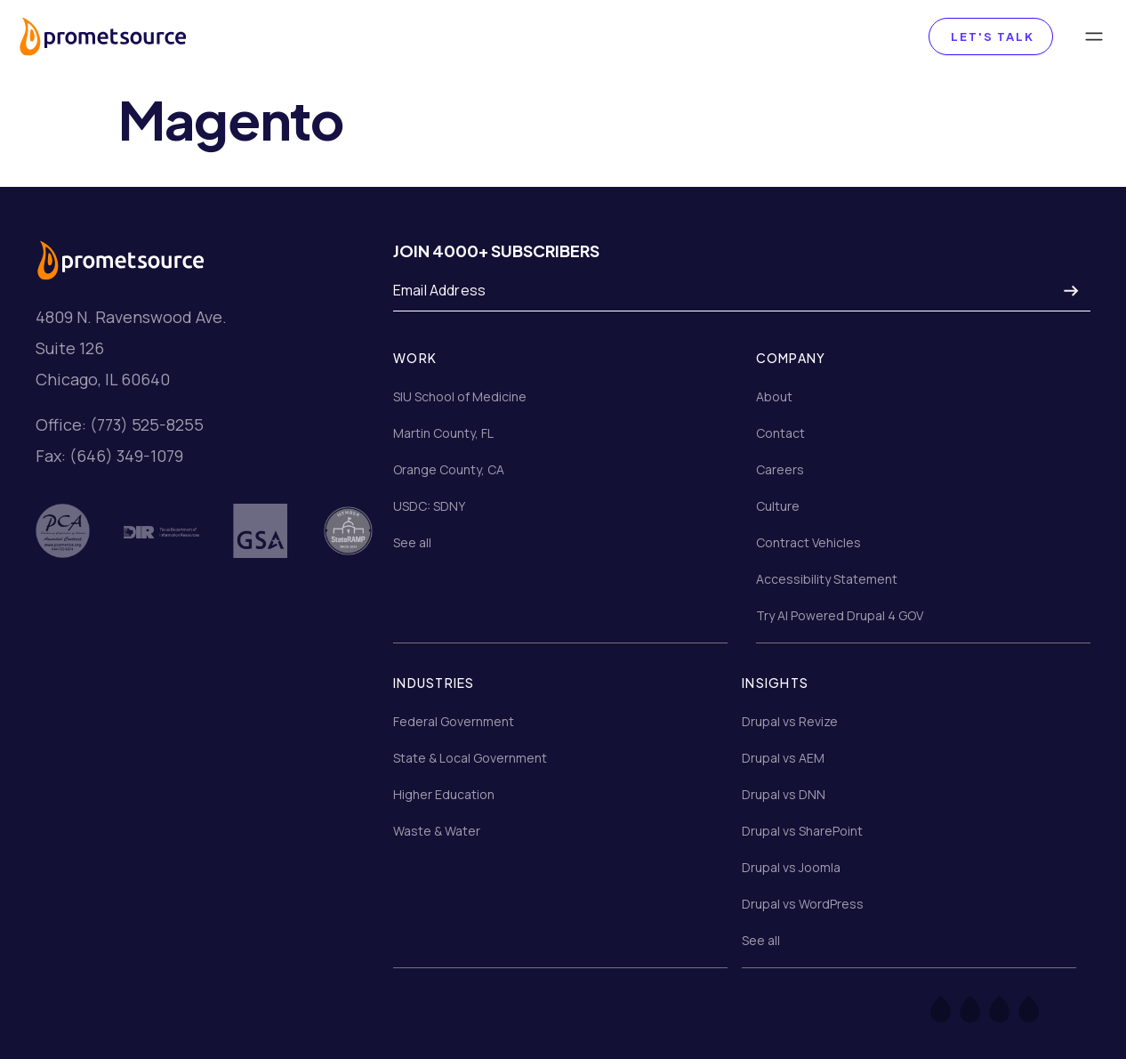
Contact (780, 432)
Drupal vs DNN (783, 794)
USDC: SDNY (429, 505)
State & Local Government (470, 757)
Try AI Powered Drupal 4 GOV (839, 615)
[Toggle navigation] (1094, 36)
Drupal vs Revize (790, 721)
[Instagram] (1010, 1008)
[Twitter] (981, 1008)
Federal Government (453, 721)
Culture (778, 505)
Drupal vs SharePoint (802, 830)
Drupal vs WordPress (803, 903)
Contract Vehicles (808, 542)
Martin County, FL (443, 432)
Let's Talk (991, 36)
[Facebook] (952, 1008)
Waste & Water (436, 830)
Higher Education (444, 794)
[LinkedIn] (1040, 1008)
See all (412, 542)
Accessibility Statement (826, 578)
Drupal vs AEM (783, 757)
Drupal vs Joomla (791, 867)
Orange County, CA (448, 469)
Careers (780, 469)
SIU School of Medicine (460, 396)
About (774, 396)
